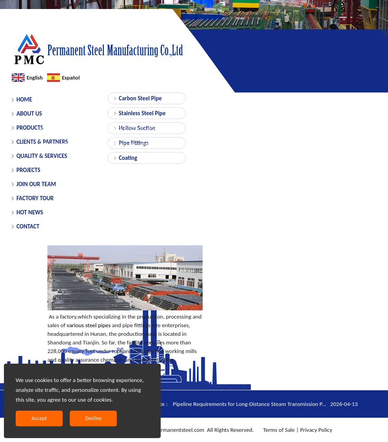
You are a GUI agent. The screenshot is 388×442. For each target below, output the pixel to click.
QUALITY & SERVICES (41, 155)
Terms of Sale (278, 429)
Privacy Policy (316, 429)
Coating (128, 157)
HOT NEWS (29, 212)
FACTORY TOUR (35, 198)
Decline (93, 418)
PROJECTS (28, 170)
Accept (39, 418)
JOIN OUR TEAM (36, 184)
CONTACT (27, 226)
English (35, 77)
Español (71, 77)
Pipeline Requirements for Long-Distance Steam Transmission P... (265, 404)
